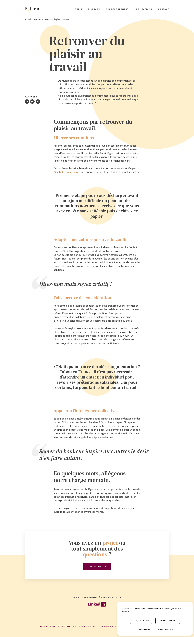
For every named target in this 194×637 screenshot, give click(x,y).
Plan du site (87, 626)
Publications (143, 9)
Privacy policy (165, 630)
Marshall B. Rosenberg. (66, 172)
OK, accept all (141, 621)
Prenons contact (97, 566)
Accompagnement (117, 9)
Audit (78, 9)
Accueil (28, 19)
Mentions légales (111, 626)
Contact (163, 9)
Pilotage (94, 9)
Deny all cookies (167, 621)
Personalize (144, 630)
